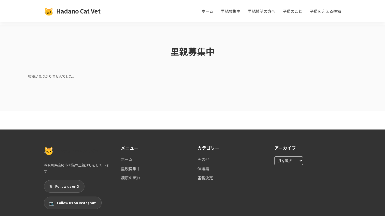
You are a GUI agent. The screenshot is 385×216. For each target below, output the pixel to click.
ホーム (207, 11)
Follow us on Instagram (72, 202)
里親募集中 (230, 11)
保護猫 (203, 169)
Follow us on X (64, 186)
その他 (203, 159)
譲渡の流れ (130, 178)
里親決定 (205, 178)
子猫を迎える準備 (325, 11)
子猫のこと (292, 11)
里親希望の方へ (261, 11)
